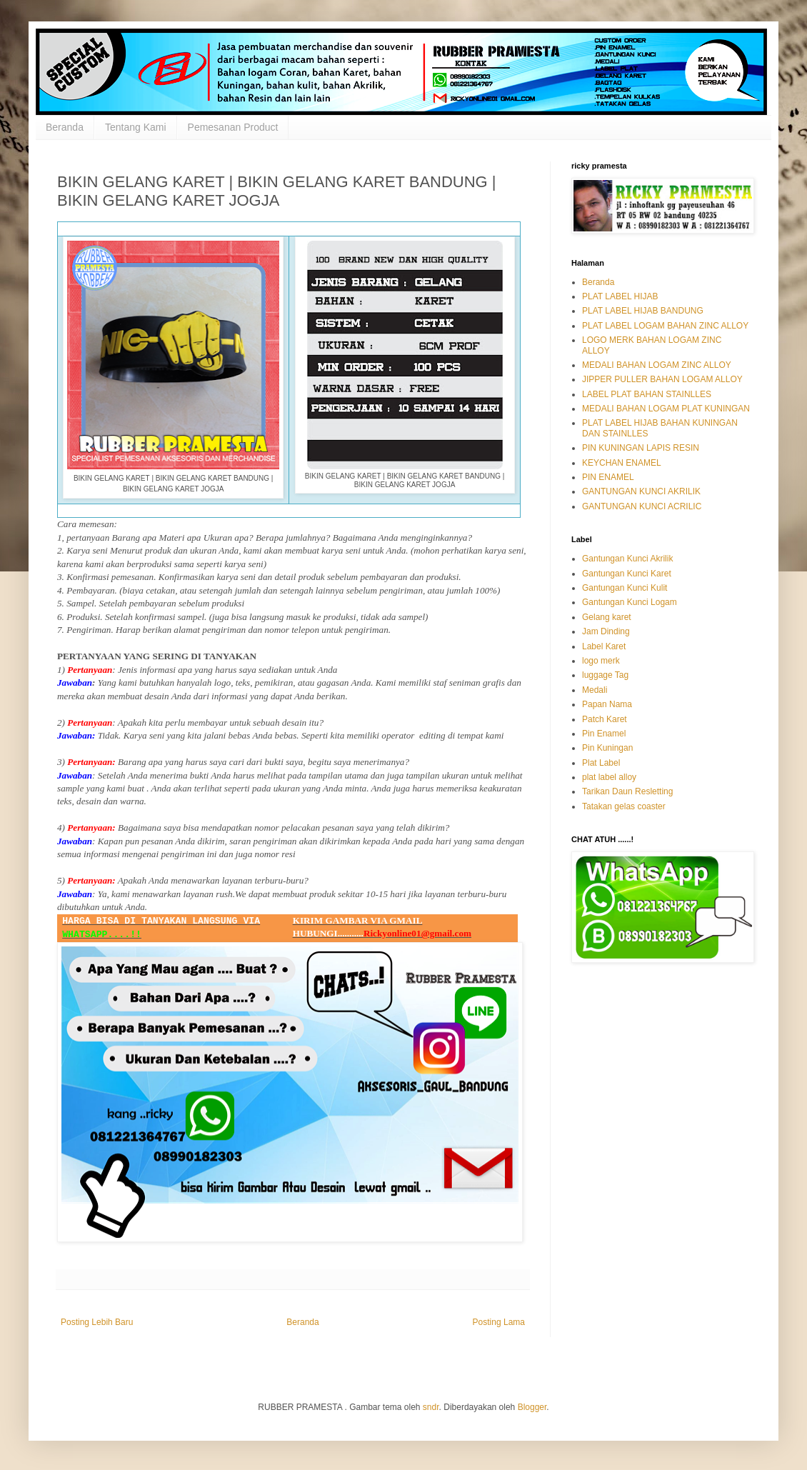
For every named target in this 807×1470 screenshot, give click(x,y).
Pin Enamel (604, 734)
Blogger (532, 1407)
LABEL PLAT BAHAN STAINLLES (646, 394)
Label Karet (604, 646)
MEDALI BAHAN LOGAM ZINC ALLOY (656, 365)
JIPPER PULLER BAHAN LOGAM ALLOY (662, 379)
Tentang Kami (135, 127)
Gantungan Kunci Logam (629, 602)
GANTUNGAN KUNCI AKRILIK (641, 491)
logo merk (601, 661)
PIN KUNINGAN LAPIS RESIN (640, 448)
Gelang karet (606, 617)
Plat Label (601, 763)
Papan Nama (607, 704)
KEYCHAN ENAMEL (621, 463)
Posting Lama (499, 1322)
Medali (594, 690)
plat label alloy (609, 777)
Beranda (65, 127)
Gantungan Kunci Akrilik (627, 559)
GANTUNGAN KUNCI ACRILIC (641, 506)
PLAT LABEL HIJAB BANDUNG (642, 311)
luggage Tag (605, 675)
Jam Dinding (606, 631)
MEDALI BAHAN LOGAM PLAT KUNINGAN (666, 409)
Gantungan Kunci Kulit (624, 588)
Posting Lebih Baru (97, 1322)
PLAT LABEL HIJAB (620, 296)
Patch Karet (604, 719)
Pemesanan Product (233, 127)
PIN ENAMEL (608, 477)
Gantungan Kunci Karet (626, 574)
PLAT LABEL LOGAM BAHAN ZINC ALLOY (665, 326)
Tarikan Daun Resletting (627, 791)
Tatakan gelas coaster (624, 806)
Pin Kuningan (607, 748)
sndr (431, 1407)
